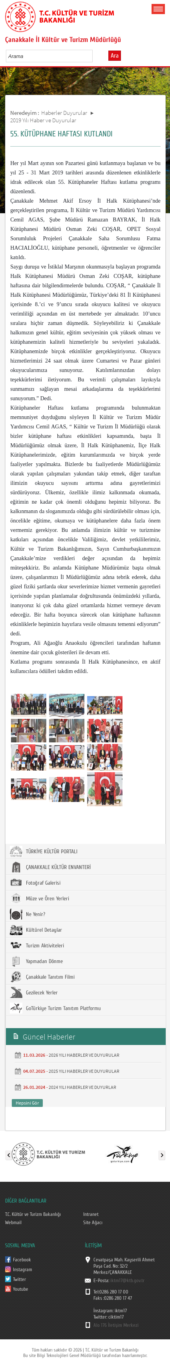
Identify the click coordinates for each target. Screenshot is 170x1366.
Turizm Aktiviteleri (37, 945)
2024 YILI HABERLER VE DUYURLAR (82, 1087)
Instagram (22, 1269)
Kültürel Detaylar (36, 929)
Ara (115, 55)
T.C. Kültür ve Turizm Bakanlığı (33, 1214)
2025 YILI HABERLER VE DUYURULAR (84, 1071)
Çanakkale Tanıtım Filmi (42, 976)
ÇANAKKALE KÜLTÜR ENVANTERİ (50, 867)
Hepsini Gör (27, 1103)
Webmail (13, 1222)
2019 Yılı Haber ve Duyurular (43, 120)
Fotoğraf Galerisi (35, 882)
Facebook (22, 1260)
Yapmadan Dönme (36, 961)
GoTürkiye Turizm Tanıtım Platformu (55, 1008)
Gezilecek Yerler (34, 992)
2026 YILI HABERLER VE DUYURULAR (84, 1055)
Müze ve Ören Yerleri (39, 898)
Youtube (20, 1289)
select (94, 56)
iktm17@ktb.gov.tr (127, 1280)
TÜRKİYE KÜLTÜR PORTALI (43, 851)
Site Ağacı (92, 1222)
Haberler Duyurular (64, 112)
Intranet (91, 1214)
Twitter (19, 1279)
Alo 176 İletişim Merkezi (116, 1325)
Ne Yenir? (27, 914)
